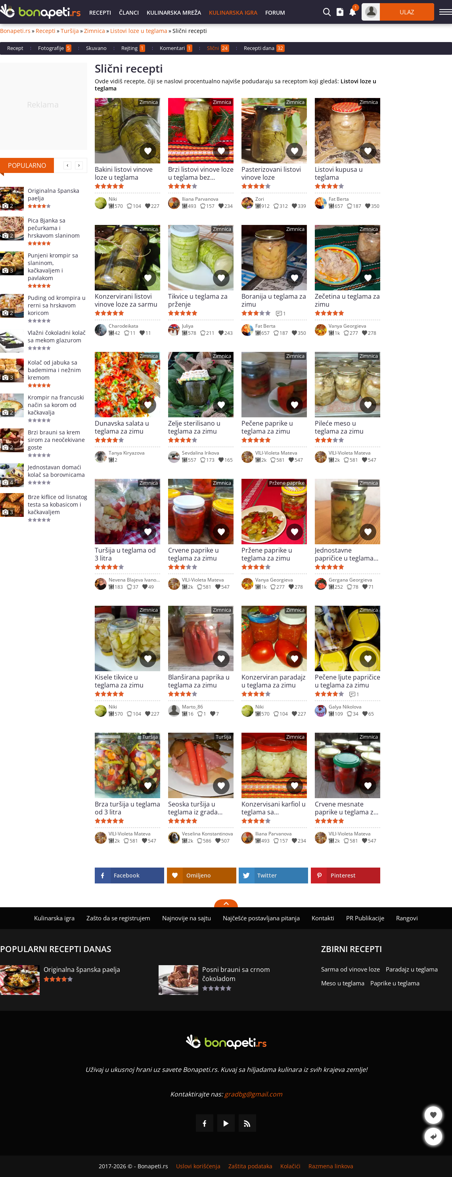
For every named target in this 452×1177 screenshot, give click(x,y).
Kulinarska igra (233, 12)
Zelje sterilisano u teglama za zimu (194, 427)
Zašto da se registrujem (118, 918)
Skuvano (96, 48)
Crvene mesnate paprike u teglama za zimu (346, 808)
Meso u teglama (342, 983)
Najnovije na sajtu (186, 918)
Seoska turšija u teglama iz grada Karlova (193, 808)
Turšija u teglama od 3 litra (125, 554)
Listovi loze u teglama (138, 31)
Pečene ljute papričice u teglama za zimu (347, 681)
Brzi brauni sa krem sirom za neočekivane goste (56, 439)
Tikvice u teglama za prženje (198, 300)
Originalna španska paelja (53, 194)
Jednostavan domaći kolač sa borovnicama (56, 470)
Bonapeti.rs (15, 31)
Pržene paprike (287, 483)
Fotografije (54, 48)
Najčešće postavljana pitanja (261, 918)
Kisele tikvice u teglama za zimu (119, 681)
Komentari (176, 48)
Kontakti (323, 918)
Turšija (70, 31)
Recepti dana (264, 48)
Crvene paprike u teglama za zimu (193, 554)
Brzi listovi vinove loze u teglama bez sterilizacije (201, 173)
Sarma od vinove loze (350, 969)
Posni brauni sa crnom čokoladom (236, 974)
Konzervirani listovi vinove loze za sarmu (126, 300)
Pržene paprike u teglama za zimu (266, 554)
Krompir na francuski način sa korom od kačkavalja (56, 405)
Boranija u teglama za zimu (273, 300)
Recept (15, 48)
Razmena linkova (330, 1166)
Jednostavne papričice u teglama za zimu (344, 554)
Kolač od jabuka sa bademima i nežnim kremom (54, 370)
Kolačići (290, 1166)
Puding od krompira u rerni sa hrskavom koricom (57, 305)
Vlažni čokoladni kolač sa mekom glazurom (57, 336)
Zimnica (94, 31)
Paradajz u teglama (412, 969)
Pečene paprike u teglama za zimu (267, 427)
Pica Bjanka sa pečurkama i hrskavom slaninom (54, 228)
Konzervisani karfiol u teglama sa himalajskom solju (273, 808)
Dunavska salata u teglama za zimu (122, 427)
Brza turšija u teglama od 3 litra (127, 808)
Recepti (100, 12)
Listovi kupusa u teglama (339, 173)
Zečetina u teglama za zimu (347, 300)
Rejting (133, 48)
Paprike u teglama (394, 983)
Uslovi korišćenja (198, 1166)
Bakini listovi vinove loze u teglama (124, 173)
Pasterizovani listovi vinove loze (271, 173)
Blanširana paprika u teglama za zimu (199, 681)
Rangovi (407, 918)
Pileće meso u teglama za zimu (339, 427)
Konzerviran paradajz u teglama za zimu (273, 681)
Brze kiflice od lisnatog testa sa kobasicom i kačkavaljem (57, 504)
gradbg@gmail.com (253, 1094)
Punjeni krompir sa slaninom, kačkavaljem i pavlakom (53, 267)
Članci (129, 12)
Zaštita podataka (250, 1166)
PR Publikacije (365, 918)
